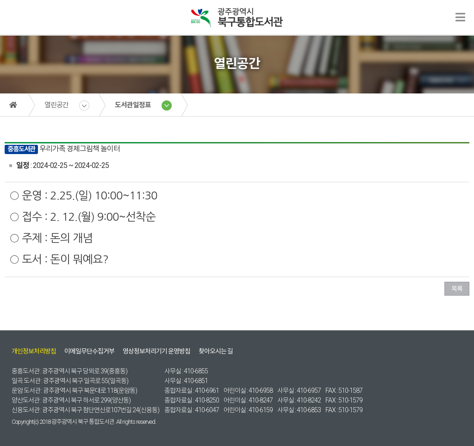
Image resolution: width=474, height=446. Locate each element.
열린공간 (56, 105)
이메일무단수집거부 (89, 351)
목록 (456, 288)
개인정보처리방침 (34, 351)
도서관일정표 (133, 105)
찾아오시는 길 (216, 351)
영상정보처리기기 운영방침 (156, 351)
